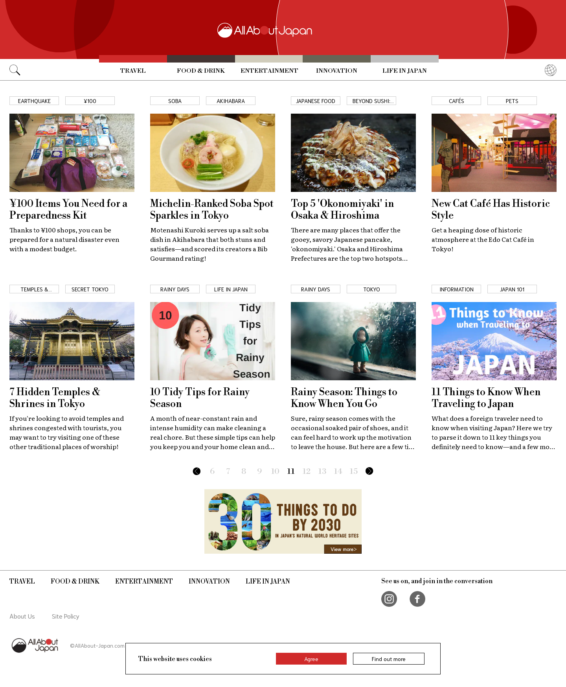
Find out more (389, 658)
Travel (133, 71)
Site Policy (65, 615)
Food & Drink (201, 71)
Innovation (336, 71)
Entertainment (269, 71)
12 (307, 472)
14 (338, 472)
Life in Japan (404, 71)
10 (275, 472)
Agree (311, 658)
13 (322, 472)
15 (354, 472)
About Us (22, 615)
